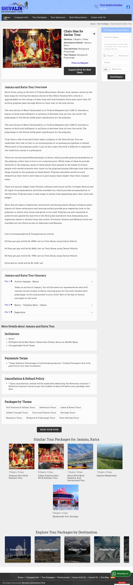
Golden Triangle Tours (17, 412)
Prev (7, 549)
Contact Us (93, 574)
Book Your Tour (49, 429)
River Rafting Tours (69, 417)
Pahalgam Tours (77, 549)
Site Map (105, 574)
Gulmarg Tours (107, 549)
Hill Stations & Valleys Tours (20, 407)
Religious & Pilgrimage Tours (40, 417)
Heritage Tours (67, 412)
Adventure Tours (47, 407)
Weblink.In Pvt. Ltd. (35, 582)
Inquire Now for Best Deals (79, 71)
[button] (110, 5)
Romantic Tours (14, 417)
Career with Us (98, 17)
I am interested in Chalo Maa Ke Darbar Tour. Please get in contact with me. (116, 46)
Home (7, 17)
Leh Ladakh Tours (47, 549)
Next (126, 549)
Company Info (21, 17)
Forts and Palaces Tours (44, 412)
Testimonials (63, 574)
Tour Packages (39, 17)
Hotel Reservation (78, 17)
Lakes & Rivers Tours (70, 407)
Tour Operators (58, 17)
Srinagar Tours (18, 549)
